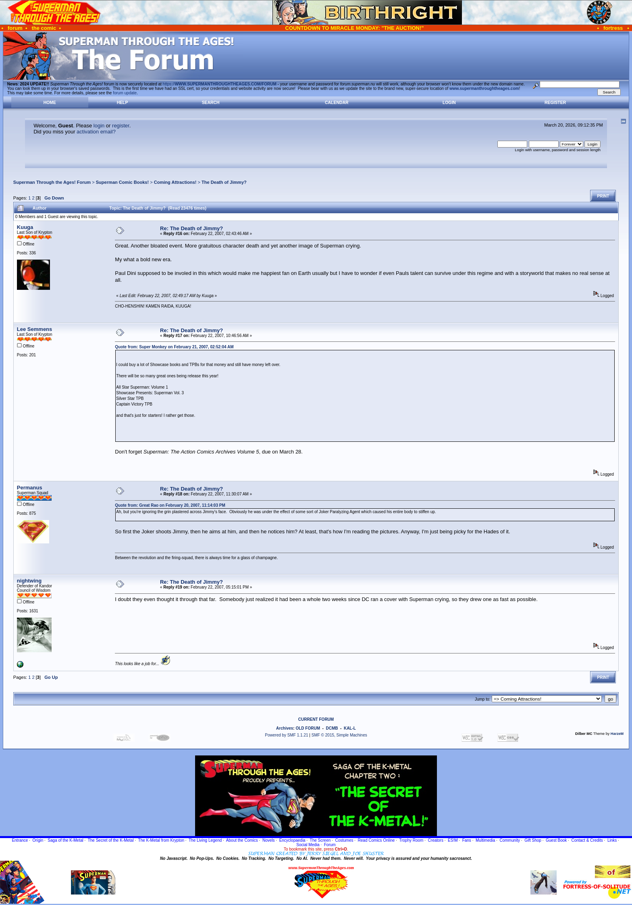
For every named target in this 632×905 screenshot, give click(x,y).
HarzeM (617, 734)
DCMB (332, 728)
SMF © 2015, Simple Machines (339, 735)
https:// (219, 84)
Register (555, 102)
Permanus (29, 488)
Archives (284, 728)
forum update (125, 93)
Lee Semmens (34, 329)
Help (122, 102)
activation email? (96, 132)
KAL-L (350, 728)
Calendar (336, 102)
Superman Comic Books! (122, 182)
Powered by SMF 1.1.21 (286, 735)
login (99, 126)
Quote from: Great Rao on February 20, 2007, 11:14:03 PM (170, 505)
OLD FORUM (307, 728)
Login (449, 102)
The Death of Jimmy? (224, 182)
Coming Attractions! (175, 182)
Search (211, 102)
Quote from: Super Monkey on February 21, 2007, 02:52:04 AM (174, 347)
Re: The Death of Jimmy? (191, 228)
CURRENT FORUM (316, 719)
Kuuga (25, 227)
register (120, 126)
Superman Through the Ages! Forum (52, 182)
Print (603, 196)
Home (50, 102)
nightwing (29, 581)
